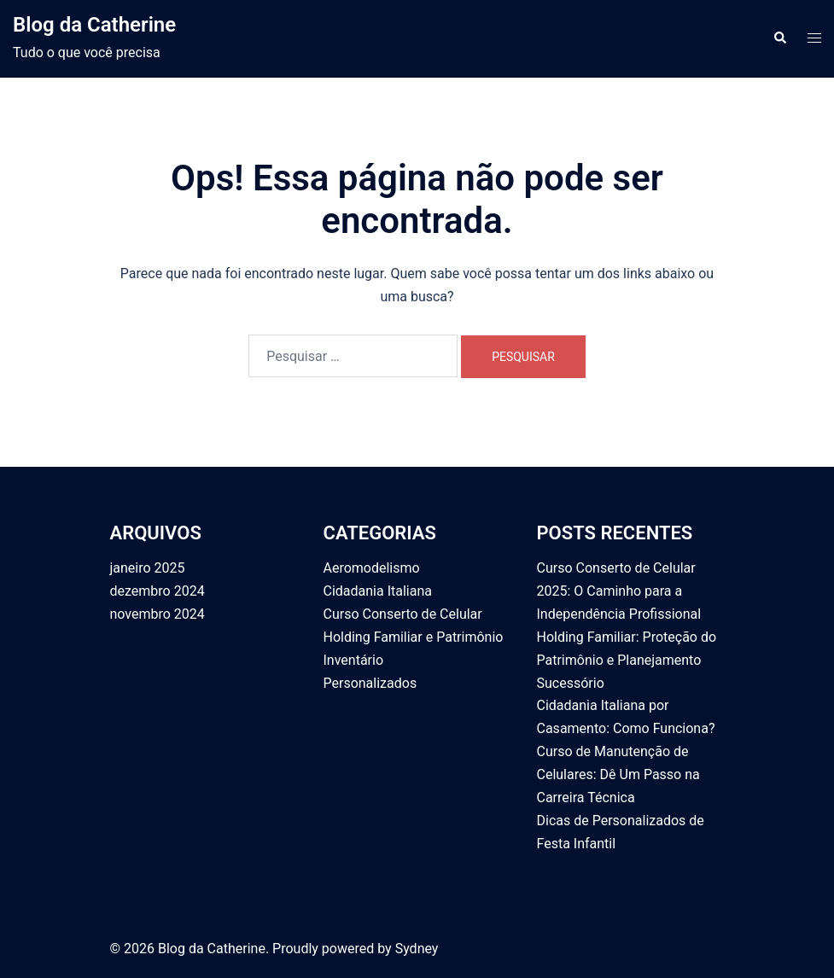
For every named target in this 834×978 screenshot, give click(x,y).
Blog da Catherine (94, 25)
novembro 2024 (157, 614)
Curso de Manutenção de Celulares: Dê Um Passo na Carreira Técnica (618, 774)
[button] (779, 38)
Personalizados (370, 683)
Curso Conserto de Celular (403, 614)
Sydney (417, 948)
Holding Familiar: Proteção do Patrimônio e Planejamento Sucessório (627, 660)
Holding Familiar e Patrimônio (414, 637)
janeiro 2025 (147, 568)
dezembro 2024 (157, 591)
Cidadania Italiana (378, 591)
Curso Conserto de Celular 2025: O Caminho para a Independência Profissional (619, 591)
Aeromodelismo (372, 568)
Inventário (354, 660)
